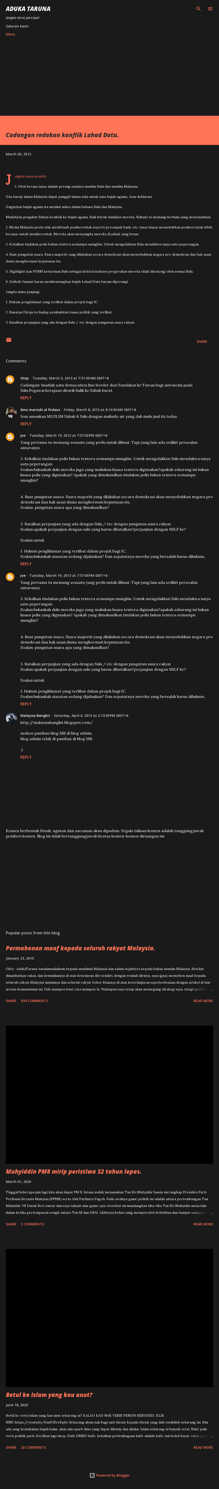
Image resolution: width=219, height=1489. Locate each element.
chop (24, 378)
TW (31, 34)
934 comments (34, 1000)
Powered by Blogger (109, 1475)
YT (65, 34)
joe (22, 435)
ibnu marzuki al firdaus (40, 409)
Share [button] (202, 341)
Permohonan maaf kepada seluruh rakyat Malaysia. (80, 948)
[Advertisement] (109, 74)
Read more (203, 1000)
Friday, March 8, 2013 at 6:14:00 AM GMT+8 (100, 409)
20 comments (33, 1447)
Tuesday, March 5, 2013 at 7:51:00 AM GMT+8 (71, 378)
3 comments (32, 1224)
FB (49, 34)
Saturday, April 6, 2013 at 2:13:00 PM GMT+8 (91, 715)
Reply (26, 398)
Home (11, 34)
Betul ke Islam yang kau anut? (49, 1395)
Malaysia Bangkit (35, 715)
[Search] (199, 9)
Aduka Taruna (28, 9)
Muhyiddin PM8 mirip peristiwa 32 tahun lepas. (74, 1171)
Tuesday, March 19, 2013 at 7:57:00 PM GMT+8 (68, 435)
